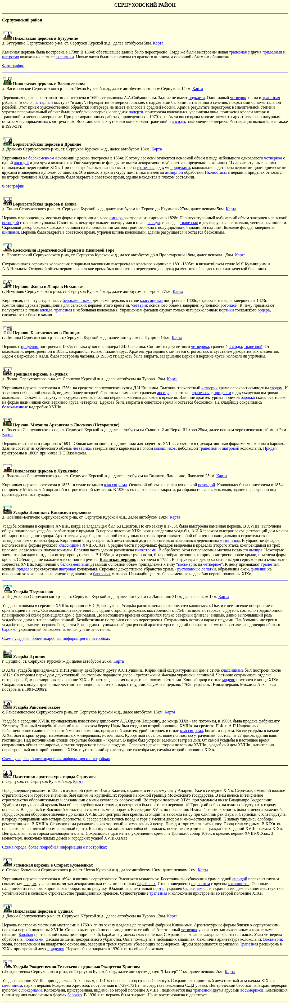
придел (22, 569)
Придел (270, 448)
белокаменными (77, 300)
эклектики (65, 57)
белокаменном (41, 158)
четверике (212, 564)
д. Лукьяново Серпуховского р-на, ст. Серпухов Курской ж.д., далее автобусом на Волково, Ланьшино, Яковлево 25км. (109, 473)
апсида (153, 222)
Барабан (26, 934)
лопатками (34, 939)
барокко (248, 397)
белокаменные (15, 407)
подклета (196, 97)
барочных (102, 574)
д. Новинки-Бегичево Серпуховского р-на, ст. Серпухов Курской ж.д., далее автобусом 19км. (86, 514)
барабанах (146, 883)
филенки (258, 569)
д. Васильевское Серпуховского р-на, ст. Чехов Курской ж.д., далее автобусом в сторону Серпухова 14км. (97, 86)
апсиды (178, 121)
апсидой (21, 162)
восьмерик (187, 564)
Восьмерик (273, 939)
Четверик (139, 305)
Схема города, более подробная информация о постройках (54, 847)
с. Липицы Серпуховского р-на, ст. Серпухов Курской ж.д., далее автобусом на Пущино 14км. (87, 335)
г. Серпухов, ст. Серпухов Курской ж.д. (49, 779)
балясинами (194, 888)
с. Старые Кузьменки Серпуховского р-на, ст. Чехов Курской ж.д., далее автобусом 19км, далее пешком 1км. (100, 867)
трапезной (253, 346)
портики (226, 310)
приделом (30, 346)
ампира (117, 218)
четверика (273, 158)
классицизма (151, 300)
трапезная (238, 52)
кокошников (165, 448)
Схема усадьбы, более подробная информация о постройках (56, 638)
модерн (228, 679)
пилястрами (146, 550)
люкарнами (31, 990)
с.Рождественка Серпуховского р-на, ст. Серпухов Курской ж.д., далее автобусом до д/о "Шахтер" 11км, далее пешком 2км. (113, 969)
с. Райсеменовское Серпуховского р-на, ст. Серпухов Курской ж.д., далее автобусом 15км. (83, 709)
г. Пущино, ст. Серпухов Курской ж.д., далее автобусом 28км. (57, 658)
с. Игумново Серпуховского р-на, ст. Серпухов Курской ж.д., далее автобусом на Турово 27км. (87, 289)
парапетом (200, 883)
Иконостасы (216, 172)
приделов (55, 949)
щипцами (10, 232)
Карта (158, 43)
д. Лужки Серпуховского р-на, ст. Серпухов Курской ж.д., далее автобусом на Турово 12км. (84, 376)
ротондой (10, 222)
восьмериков (251, 990)
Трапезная (249, 944)
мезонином (230, 540)
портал (159, 888)
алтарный (44, 102)
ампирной (174, 172)
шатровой (230, 448)
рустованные (188, 569)
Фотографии (13, 66)
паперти (136, 112)
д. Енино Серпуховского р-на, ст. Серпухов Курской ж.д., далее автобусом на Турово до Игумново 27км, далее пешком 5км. (114, 206)
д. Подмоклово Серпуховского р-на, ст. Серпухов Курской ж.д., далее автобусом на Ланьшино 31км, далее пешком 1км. (110, 594)
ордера (264, 310)
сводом (276, 388)
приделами (272, 52)
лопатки (208, 569)
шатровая (10, 57)
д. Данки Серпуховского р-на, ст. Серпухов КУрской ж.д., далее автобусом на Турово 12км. (84, 913)
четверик (238, 97)
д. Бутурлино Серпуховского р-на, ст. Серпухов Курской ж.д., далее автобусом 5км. (77, 40)
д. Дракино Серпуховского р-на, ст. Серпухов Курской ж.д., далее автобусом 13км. (76, 146)
